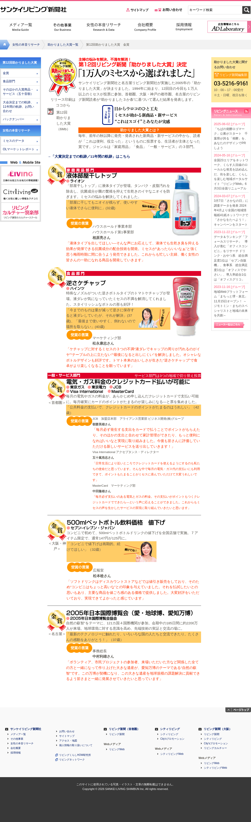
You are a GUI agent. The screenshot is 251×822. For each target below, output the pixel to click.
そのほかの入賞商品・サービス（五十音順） (18, 92)
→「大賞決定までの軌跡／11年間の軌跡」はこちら (88, 156)
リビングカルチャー (215, 748)
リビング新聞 (116, 734)
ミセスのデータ (13, 141)
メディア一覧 (18, 734)
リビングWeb (116, 749)
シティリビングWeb (171, 754)
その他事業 (17, 739)
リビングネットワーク (72, 759)
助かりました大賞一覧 (63, 44)
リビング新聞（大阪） (218, 729)
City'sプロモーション (172, 739)
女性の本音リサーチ (26, 44)
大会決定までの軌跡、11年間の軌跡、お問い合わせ (18, 107)
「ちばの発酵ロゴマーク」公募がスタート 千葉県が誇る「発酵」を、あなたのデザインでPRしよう (231, 138)
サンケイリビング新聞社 (25, 729)
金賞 (6, 73)
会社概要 (16, 748)
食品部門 (9, 81)
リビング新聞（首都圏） (124, 729)
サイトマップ (67, 736)
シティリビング (170, 729)
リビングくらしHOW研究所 (75, 755)
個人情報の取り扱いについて (75, 745)
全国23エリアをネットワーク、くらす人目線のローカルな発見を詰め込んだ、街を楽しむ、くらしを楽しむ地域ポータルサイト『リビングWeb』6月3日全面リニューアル (231, 174)
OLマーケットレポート (19, 149)
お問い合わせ (67, 731)
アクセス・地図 (68, 740)
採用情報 (16, 752)
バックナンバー (13, 119)
